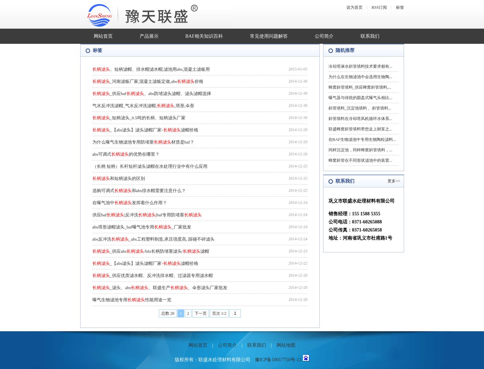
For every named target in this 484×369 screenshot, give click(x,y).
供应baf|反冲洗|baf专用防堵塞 (147, 214)
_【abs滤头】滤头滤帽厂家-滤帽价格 (145, 129)
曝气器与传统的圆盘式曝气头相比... (360, 97)
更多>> (394, 181)
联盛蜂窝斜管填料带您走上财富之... (360, 129)
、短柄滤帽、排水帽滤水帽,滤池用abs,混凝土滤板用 (151, 69)
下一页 (201, 313)
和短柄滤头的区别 (118, 178)
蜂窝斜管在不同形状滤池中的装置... (360, 160)
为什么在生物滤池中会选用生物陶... (360, 76)
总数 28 (167, 313)
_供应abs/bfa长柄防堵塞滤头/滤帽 (150, 251)
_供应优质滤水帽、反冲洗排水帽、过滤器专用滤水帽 (152, 275)
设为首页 (354, 7)
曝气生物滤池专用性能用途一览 (131, 299)
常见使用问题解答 (269, 36)
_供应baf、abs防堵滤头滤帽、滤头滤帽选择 (151, 93)
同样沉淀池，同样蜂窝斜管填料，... (360, 150)
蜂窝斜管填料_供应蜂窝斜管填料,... (360, 87)
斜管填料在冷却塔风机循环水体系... (360, 118)
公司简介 (324, 36)
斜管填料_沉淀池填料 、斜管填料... (360, 108)
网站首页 (103, 36)
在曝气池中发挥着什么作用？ (129, 202)
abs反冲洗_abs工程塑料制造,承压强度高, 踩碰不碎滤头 (153, 239)
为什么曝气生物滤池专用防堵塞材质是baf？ (143, 142)
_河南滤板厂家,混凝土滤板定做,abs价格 (147, 81)
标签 (400, 7)
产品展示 (149, 36)
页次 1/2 (219, 313)
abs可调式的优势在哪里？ (126, 154)
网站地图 (286, 345)
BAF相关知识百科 (204, 36)
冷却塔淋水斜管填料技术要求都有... (360, 66)
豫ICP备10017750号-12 (278, 359)
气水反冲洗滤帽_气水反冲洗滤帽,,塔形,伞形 (143, 105)
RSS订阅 (379, 7)
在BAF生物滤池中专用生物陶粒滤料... (362, 139)
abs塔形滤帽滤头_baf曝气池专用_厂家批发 (142, 226)
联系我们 (370, 36)
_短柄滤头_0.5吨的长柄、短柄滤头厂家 (139, 117)
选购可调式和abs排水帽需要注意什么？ (139, 190)
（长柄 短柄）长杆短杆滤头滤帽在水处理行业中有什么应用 (149, 166)
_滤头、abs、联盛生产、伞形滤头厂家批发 (160, 287)
